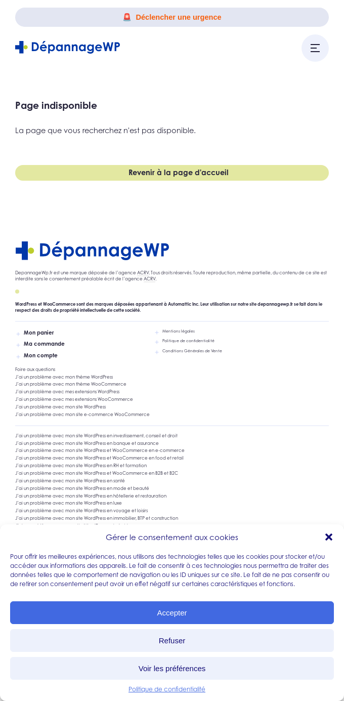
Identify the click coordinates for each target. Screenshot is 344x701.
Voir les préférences (172, 668)
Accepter (172, 612)
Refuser (172, 640)
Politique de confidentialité (166, 689)
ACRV (143, 272)
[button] (329, 537)
